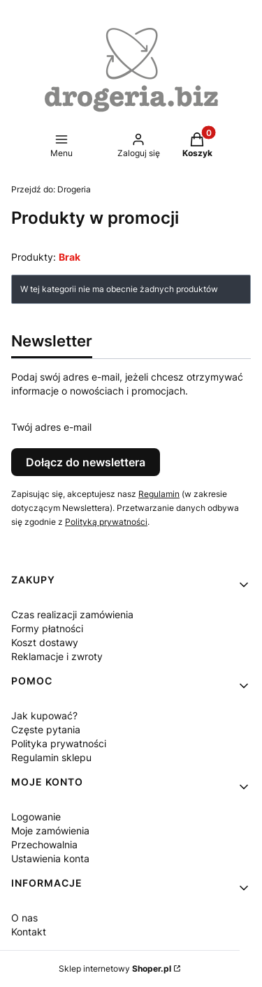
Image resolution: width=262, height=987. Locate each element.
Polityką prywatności (106, 522)
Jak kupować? (44, 715)
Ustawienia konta (50, 858)
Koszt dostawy (44, 642)
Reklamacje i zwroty (57, 656)
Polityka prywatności (58, 743)
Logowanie (36, 816)
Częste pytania (45, 729)
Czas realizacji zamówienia (72, 614)
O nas (24, 918)
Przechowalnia (44, 844)
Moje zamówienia (50, 830)
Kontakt (28, 932)
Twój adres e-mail (51, 427)
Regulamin (159, 494)
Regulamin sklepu (51, 757)
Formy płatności (47, 628)
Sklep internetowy (115, 968)
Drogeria (51, 189)
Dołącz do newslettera (85, 462)
